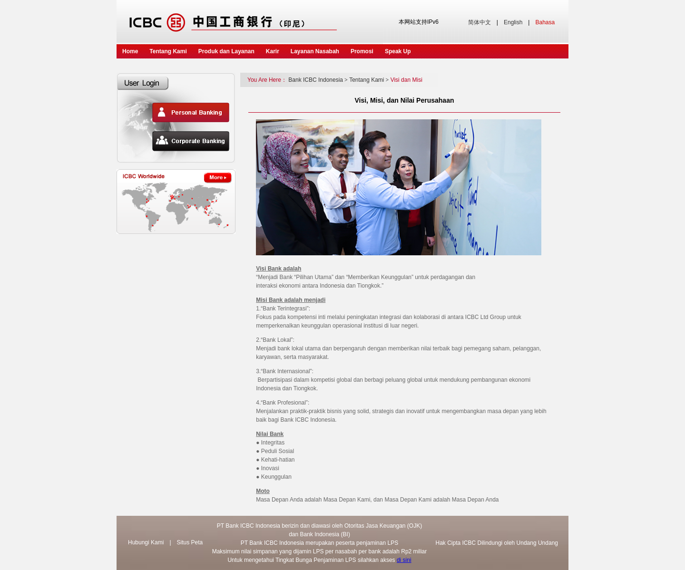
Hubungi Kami (146, 542)
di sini (404, 560)
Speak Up (398, 51)
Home (130, 51)
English (513, 22)
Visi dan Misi (406, 80)
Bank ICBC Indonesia (318, 80)
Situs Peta (190, 542)
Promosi (362, 51)
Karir (272, 51)
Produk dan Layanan (226, 51)
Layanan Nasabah (315, 51)
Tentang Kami (167, 51)
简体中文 (479, 22)
